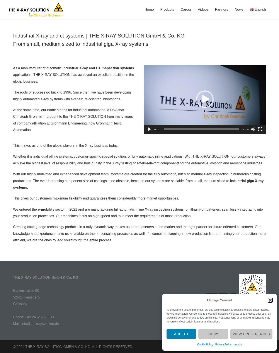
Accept (181, 334)
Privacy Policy (223, 344)
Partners (221, 9)
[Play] (149, 129)
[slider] (201, 129)
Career (186, 9)
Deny (213, 334)
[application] (205, 99)
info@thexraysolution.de (40, 324)
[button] (270, 300)
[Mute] (253, 129)
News (239, 9)
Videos (203, 9)
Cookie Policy (205, 344)
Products (167, 9)
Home (149, 9)
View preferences (251, 334)
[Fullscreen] (260, 129)
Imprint (238, 344)
